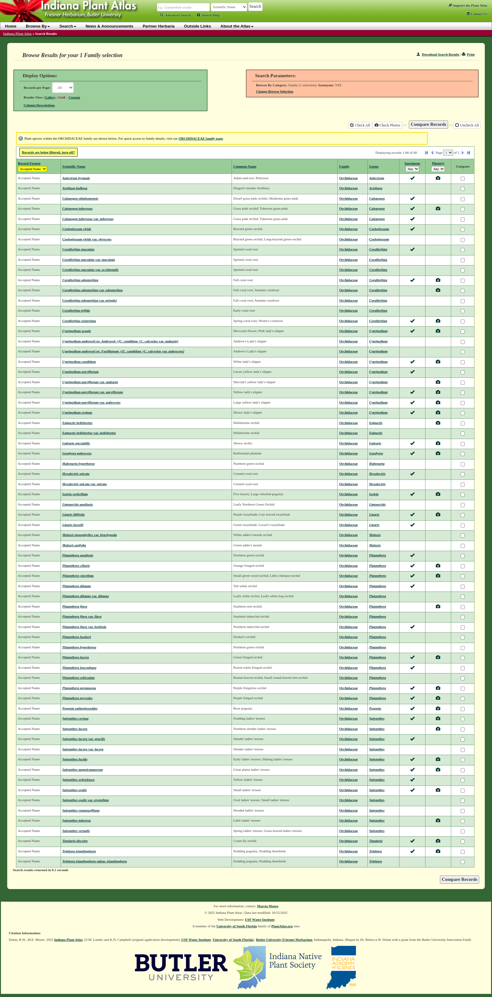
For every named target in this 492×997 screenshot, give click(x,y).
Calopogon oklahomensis (80, 198)
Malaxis (375, 535)
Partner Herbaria (159, 26)
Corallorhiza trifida (76, 310)
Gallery (50, 97)
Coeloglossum (379, 229)
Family (344, 166)
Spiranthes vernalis (76, 831)
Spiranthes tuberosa (76, 820)
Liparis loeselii (72, 525)
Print (468, 54)
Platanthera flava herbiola (84, 627)
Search (67, 26)
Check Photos (387, 125)
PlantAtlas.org (282, 926)
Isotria (374, 494)
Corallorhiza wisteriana (79, 321)
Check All (360, 125)
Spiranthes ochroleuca (78, 779)
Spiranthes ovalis (74, 790)
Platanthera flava (74, 606)
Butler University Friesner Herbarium (284, 939)
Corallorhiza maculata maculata (88, 259)
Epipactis (375, 423)
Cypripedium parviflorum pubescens (91, 402)
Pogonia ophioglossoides (80, 708)
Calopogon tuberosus (77, 208)
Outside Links (197, 26)
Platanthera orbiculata (78, 677)
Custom (74, 97)
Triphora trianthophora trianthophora (94, 861)
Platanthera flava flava (82, 616)
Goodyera (376, 453)
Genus (374, 166)
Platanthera (377, 555)
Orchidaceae (348, 178)
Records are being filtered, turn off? (48, 152)
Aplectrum (376, 178)
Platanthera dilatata (76, 586)
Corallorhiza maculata (78, 249)
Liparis (374, 514)
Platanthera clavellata (78, 575)
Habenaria (377, 463)
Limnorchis (377, 504)
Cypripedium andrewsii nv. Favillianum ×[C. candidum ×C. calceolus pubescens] (123, 351)
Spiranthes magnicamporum (82, 769)
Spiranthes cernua (75, 718)
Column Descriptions (39, 105)
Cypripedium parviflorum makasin (90, 382)
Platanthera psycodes (77, 698)
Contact (477, 14)
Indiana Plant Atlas (17, 33)
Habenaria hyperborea (78, 463)
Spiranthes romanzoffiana (81, 810)
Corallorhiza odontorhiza (80, 280)
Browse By (38, 26)
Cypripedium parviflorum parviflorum (92, 392)
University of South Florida (237, 926)
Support (467, 5)
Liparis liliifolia (73, 514)
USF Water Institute (260, 919)
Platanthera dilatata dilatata (85, 596)
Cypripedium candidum (79, 361)
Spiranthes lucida (75, 759)
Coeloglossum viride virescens (87, 239)
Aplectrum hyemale (76, 178)
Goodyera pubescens (77, 453)
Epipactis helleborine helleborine (89, 433)
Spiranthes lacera (75, 729)
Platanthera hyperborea (79, 647)
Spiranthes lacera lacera (83, 749)
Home (10, 26)
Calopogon (377, 198)
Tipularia (375, 841)
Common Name (245, 166)
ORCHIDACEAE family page (201, 138)
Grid (61, 97)
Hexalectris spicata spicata (84, 484)
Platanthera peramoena (79, 688)
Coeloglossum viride (76, 229)
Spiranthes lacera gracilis (83, 739)
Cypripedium (378, 331)
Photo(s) (438, 163)
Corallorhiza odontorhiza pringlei (89, 300)
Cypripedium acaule (76, 331)
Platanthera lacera (75, 657)
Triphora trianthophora (79, 851)
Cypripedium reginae (77, 412)
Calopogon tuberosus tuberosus (88, 219)
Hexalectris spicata (75, 473)
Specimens (412, 163)
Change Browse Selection (274, 91)
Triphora (375, 851)
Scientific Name (74, 166)
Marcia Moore (267, 906)
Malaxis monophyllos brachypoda (89, 535)
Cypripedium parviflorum (80, 371)
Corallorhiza (378, 249)
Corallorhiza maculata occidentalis (90, 269)
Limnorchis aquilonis (77, 504)
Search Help (208, 15)
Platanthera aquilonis (78, 555)
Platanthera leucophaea (79, 667)
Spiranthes (377, 718)
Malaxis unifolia (74, 545)
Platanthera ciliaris (76, 565)
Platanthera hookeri (76, 637)
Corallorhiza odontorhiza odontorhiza (92, 290)
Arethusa (375, 188)
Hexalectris (377, 473)
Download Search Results (438, 54)
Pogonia (375, 708)
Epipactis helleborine (77, 423)
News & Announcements (109, 26)
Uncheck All (467, 125)
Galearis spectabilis (76, 443)
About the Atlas (237, 26)
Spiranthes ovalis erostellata (85, 800)
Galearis (375, 443)
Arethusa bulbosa (75, 188)
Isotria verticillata (75, 494)
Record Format (29, 163)
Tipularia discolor (75, 841)
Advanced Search (175, 15)
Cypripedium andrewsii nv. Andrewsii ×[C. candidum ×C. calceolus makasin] (120, 341)
